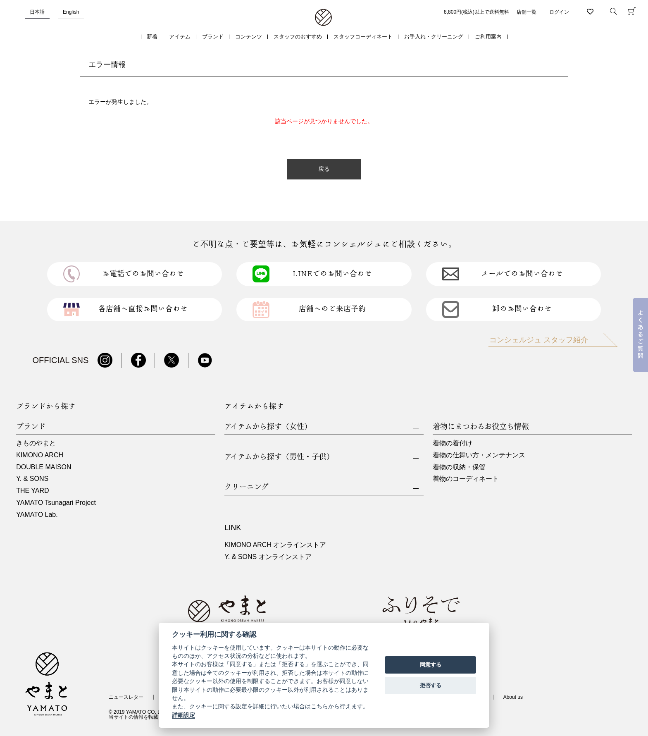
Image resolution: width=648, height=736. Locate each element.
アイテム (180, 36)
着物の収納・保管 (459, 467)
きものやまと (36, 443)
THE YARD (32, 490)
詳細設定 (183, 715)
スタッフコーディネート (363, 36)
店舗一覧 (526, 12)
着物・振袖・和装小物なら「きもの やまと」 (323, 17)
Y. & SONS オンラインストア (267, 556)
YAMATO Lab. (36, 514)
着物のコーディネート (466, 478)
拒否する (430, 685)
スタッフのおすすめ (298, 36)
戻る (324, 169)
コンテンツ (248, 36)
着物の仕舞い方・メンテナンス (479, 455)
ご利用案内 (488, 36)
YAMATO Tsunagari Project (56, 502)
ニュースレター (126, 697)
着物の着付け (452, 443)
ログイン (559, 12)
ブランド (213, 36)
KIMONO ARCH (39, 455)
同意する (430, 665)
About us (513, 697)
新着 (152, 36)
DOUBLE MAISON (43, 467)
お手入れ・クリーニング (433, 36)
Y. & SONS (32, 478)
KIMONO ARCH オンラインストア (275, 544)
